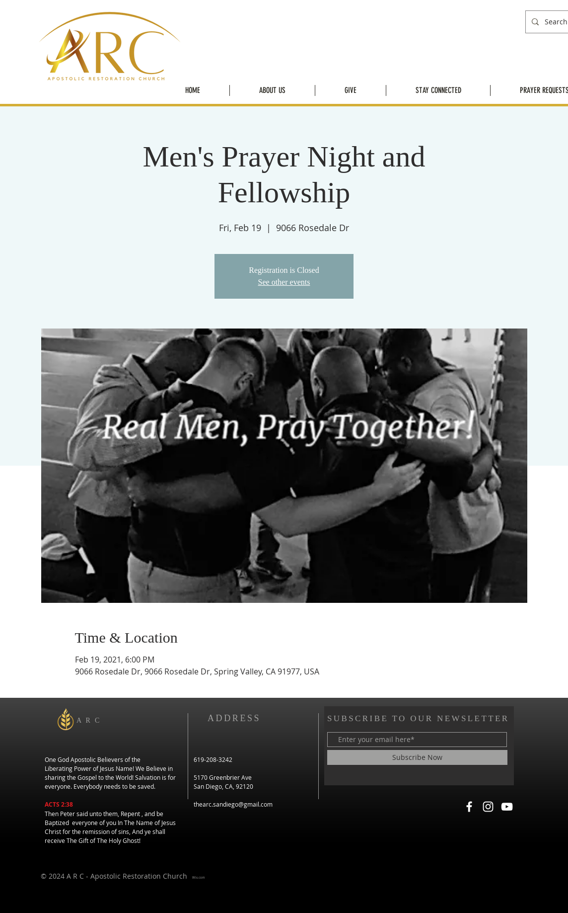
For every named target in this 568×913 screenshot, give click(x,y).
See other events (284, 282)
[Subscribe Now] (417, 757)
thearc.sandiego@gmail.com (233, 804)
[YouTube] (507, 807)
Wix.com (198, 878)
